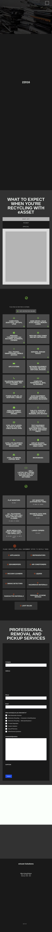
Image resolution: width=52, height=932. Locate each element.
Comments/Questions (11, 736)
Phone (7, 695)
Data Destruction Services (15, 715)
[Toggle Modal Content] (42, 3)
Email (9, 704)
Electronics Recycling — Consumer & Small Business (22, 718)
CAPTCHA (8, 765)
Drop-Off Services (12, 729)
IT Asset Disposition (13, 723)
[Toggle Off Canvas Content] (47, 3)
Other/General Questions (14, 731)
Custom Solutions (12, 726)
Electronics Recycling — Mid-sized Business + (20, 720)
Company (8, 662)
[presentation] (18, 770)
